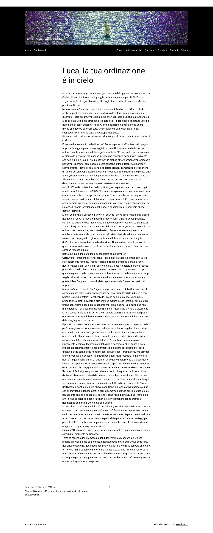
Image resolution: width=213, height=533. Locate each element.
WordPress (182, 524)
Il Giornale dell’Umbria (43, 491)
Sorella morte (80, 491)
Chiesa (28, 491)
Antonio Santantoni (35, 50)
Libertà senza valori (64, 491)
